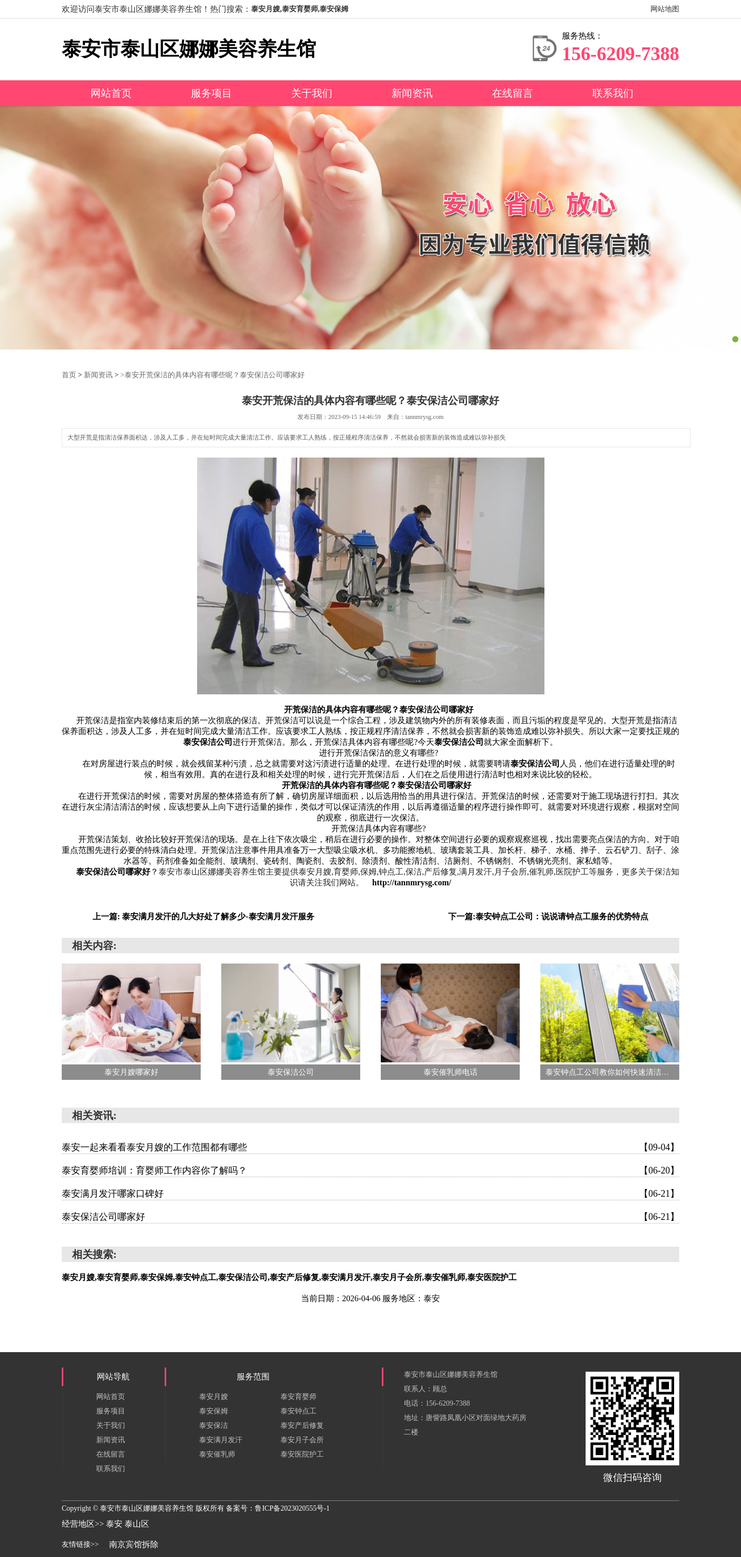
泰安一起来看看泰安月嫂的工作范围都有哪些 (370, 1147)
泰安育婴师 (298, 1396)
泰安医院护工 (302, 1454)
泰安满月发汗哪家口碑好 (370, 1193)
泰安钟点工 (298, 1410)
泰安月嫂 (213, 1396)
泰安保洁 (213, 1425)
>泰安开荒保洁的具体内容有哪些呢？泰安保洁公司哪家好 (212, 374)
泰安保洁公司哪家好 (113, 871)
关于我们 (311, 93)
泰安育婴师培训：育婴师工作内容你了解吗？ (370, 1170)
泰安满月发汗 (220, 1439)
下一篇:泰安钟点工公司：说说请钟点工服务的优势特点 (548, 916)
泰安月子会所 (302, 1439)
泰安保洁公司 (208, 741)
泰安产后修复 (302, 1425)
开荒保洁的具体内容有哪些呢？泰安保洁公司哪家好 (378, 709)
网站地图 (664, 9)
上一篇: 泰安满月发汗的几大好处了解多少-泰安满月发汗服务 (203, 916)
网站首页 (111, 93)
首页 (69, 374)
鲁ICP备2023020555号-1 (292, 1508)
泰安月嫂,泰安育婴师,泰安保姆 (299, 9)
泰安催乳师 (217, 1454)
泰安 (115, 1523)
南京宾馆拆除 (133, 1543)
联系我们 (612, 93)
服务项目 (211, 93)
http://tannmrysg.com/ (411, 882)
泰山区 (137, 1523)
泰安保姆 (213, 1410)
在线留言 (512, 93)
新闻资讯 (412, 93)
